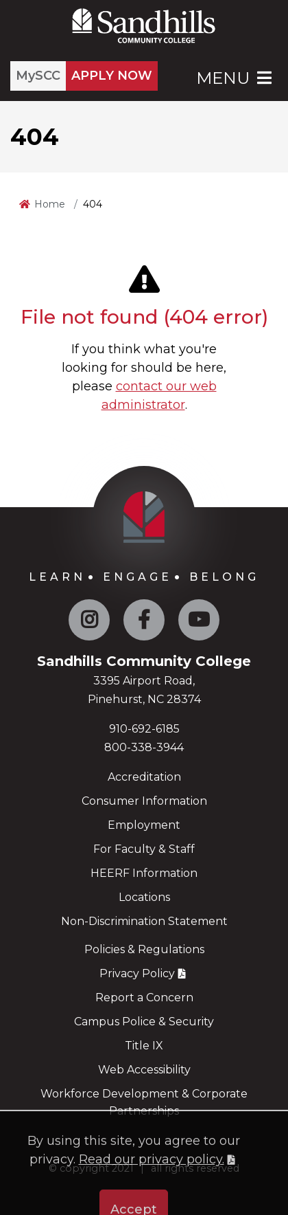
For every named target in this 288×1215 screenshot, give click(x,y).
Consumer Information (144, 800)
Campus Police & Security (144, 1021)
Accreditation (144, 776)
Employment (144, 825)
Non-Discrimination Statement (144, 921)
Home (49, 204)
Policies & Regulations (144, 949)
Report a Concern (144, 997)
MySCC (38, 75)
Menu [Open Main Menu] (235, 78)
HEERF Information (144, 873)
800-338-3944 (144, 747)
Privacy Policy (137, 973)
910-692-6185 (144, 728)
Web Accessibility (144, 1069)
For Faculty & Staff (144, 849)
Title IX (144, 1045)
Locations (144, 897)
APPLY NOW (111, 75)
